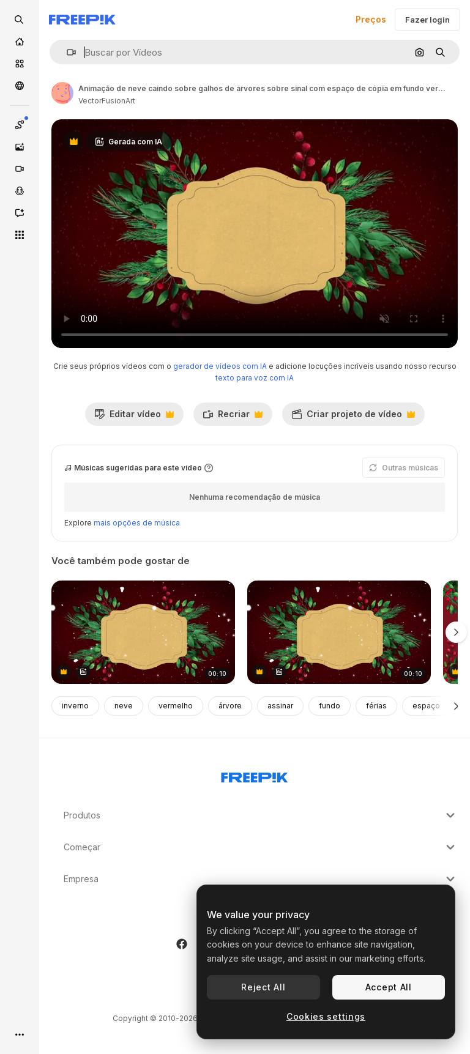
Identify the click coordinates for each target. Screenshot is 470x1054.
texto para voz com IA (254, 377)
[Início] (19, 41)
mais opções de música (137, 522)
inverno (75, 705)
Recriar (233, 417)
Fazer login (427, 19)
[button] (66, 52)
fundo (329, 705)
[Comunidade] (19, 85)
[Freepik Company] (254, 775)
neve (123, 705)
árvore (230, 705)
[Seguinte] (456, 706)
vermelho (176, 705)
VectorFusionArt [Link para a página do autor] (106, 100)
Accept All (388, 987)
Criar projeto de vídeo (353, 417)
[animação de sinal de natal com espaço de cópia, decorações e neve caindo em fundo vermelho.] (143, 632)
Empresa (261, 879)
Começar (261, 847)
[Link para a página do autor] (62, 93)
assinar (280, 705)
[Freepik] (82, 19)
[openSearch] (19, 19)
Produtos (261, 815)
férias (376, 705)
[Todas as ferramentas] (19, 235)
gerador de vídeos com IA (220, 366)
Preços (371, 19)
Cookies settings (325, 1016)
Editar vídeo (134, 417)
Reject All (263, 987)
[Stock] (19, 63)
